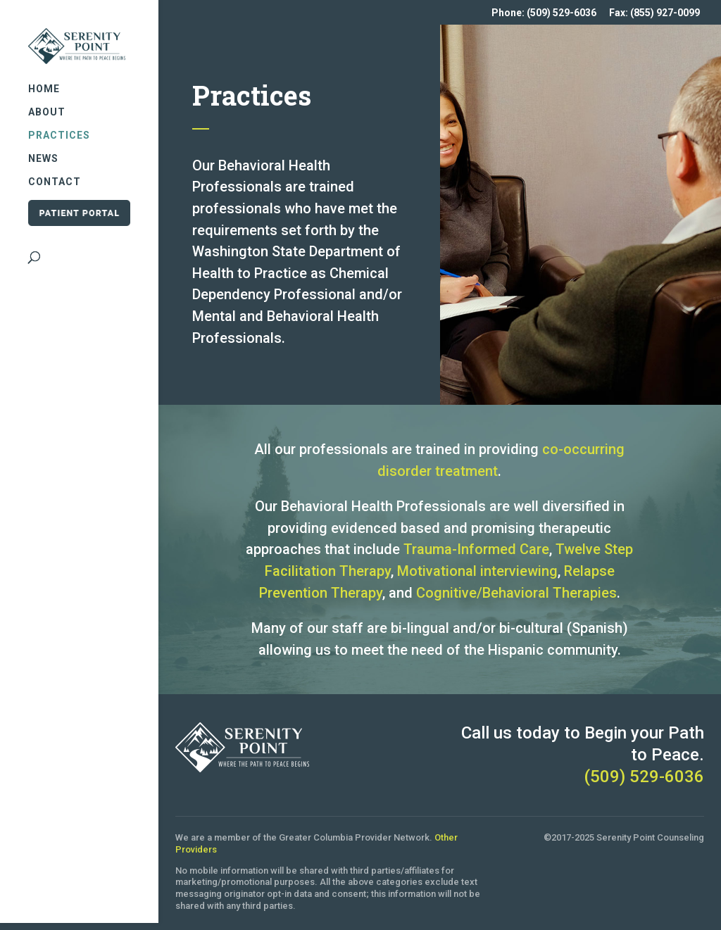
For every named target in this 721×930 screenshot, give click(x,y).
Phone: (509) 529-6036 (543, 13)
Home (44, 80)
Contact (54, 173)
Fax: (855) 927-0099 (654, 13)
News (43, 149)
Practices (59, 126)
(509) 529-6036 (644, 776)
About (46, 103)
